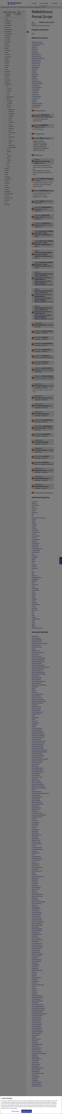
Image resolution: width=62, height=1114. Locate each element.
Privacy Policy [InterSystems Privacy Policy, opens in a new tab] (14, 1110)
